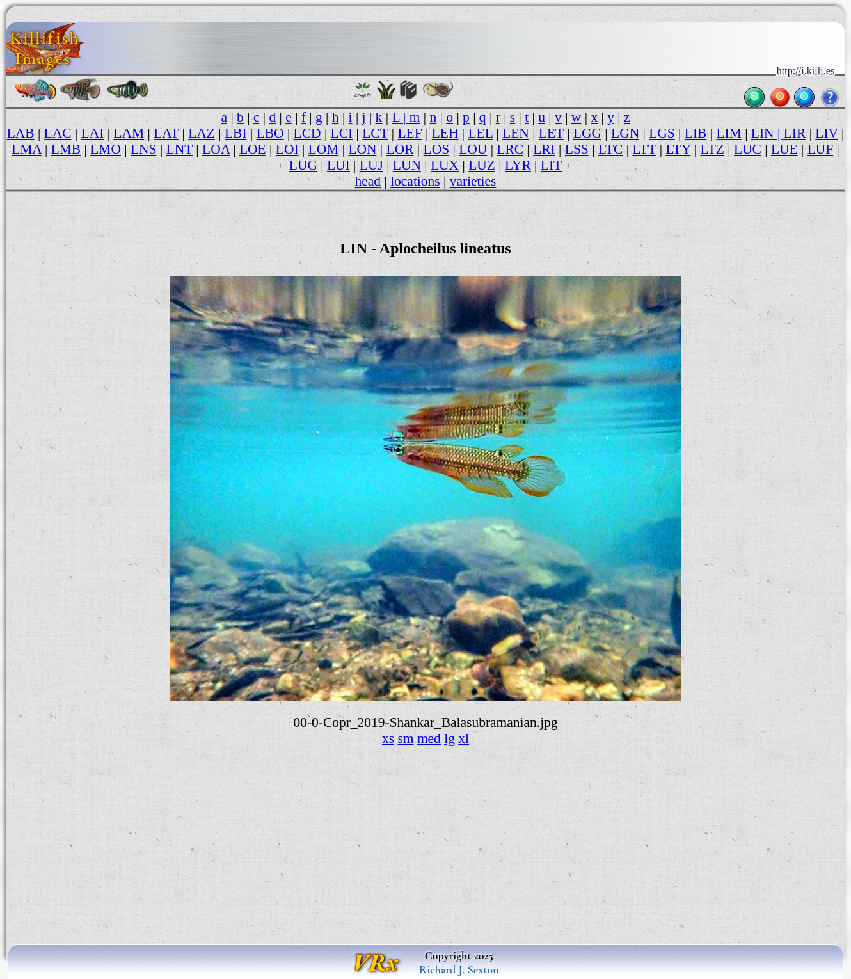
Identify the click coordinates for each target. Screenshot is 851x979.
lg (449, 738)
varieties (473, 181)
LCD (307, 133)
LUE (784, 149)
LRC (510, 149)
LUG (303, 165)
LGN (625, 133)
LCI (342, 133)
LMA (27, 149)
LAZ (201, 133)
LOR (400, 149)
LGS (662, 133)
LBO (270, 133)
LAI (92, 133)
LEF (409, 133)
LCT (375, 133)
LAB (21, 133)
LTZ (712, 149)
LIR (795, 133)
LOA (216, 149)
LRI (544, 149)
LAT (166, 133)
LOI (287, 149)
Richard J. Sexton (459, 969)
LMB (66, 149)
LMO (105, 149)
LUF (820, 149)
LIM (728, 133)
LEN (515, 133)
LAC (58, 133)
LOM (323, 149)
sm (405, 738)
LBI (236, 133)
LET (551, 133)
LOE (252, 149)
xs (388, 738)
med (429, 738)
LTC (610, 149)
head (368, 181)
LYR (518, 165)
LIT (551, 165)
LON (362, 149)
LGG (587, 133)
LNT (179, 149)
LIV (826, 133)
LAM (128, 133)
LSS (577, 149)
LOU (473, 149)
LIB (696, 133)
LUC (747, 149)
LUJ (371, 165)
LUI (338, 165)
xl (463, 738)
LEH (445, 133)
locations (415, 181)
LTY (677, 149)
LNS (144, 149)
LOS (437, 149)
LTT (644, 149)
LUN (407, 165)
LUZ (481, 165)
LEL (480, 133)
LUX (445, 165)
